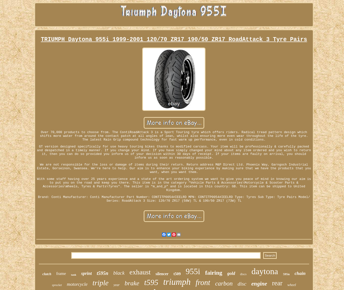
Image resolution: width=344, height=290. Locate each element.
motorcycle (77, 284)
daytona (265, 271)
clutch (46, 274)
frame (61, 273)
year (117, 285)
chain (300, 273)
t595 (151, 282)
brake (132, 283)
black (118, 273)
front (203, 282)
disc (242, 284)
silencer (162, 274)
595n (286, 274)
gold (231, 273)
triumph (177, 282)
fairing (213, 272)
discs (243, 274)
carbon (224, 283)
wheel (291, 285)
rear (277, 283)
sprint (86, 273)
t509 (177, 274)
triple (100, 283)
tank (73, 274)
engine (259, 284)
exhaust (140, 272)
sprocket (57, 285)
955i (193, 271)
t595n (102, 273)
